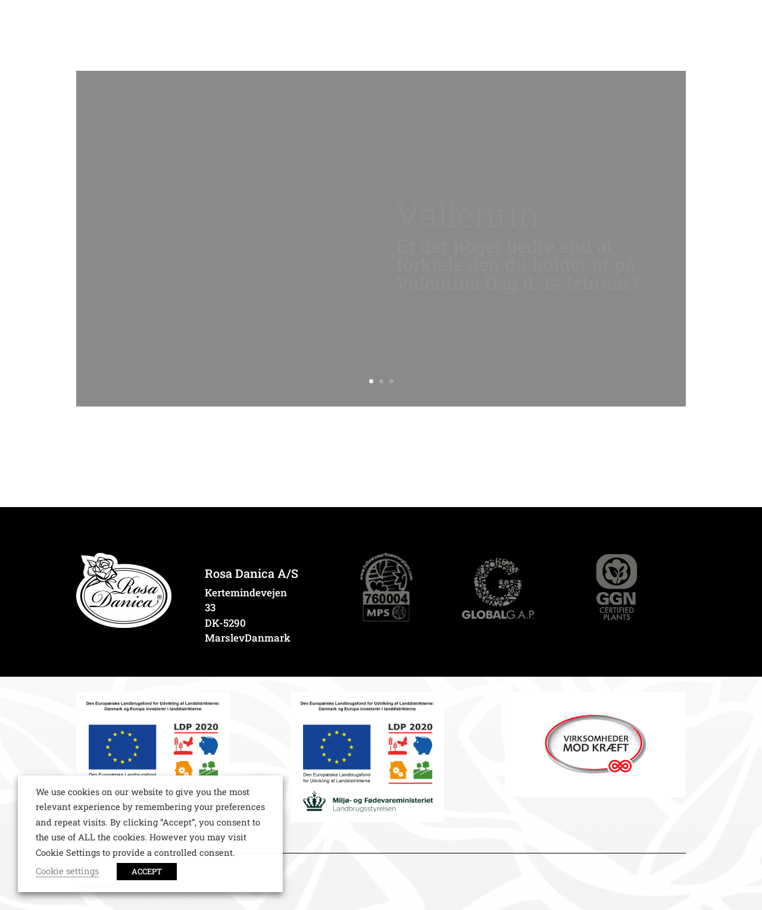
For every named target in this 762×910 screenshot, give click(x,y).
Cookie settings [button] (67, 871)
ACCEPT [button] (147, 871)
